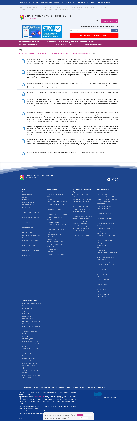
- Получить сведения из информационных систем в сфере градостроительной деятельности (107, 252)
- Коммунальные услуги (28, 319)
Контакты (107, 2)
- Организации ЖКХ (27, 232)
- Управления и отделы (53, 207)
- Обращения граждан (53, 222)
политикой (56, 418)
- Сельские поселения (28, 205)
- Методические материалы (80, 206)
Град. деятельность (68, 2)
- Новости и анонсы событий (30, 192)
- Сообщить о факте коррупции (80, 235)
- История (24, 197)
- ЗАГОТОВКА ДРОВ (27, 339)
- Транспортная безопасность (30, 356)
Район (22, 2)
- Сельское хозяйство (28, 230)
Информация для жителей (85, 2)
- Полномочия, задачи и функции (56, 204)
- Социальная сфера (27, 308)
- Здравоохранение (27, 306)
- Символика (25, 199)
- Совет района (26, 207)
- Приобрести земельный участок (106, 228)
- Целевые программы (28, 227)
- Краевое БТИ (26, 313)
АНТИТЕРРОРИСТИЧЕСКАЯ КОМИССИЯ (30, 7)
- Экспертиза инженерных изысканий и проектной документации (104, 245)
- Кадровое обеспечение (54, 209)
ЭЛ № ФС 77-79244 (40, 396)
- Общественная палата (28, 243)
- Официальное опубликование (30, 250)
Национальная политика (27, 10)
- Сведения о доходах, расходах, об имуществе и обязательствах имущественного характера (82, 218)
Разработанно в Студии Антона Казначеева (105, 397)
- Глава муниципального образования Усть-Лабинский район (55, 194)
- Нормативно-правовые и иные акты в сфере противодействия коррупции (81, 194)
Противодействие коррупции (49, 2)
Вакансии (100, 2)
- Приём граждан (26, 316)
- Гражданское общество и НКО (56, 254)
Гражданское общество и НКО (100, 7)
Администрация (32, 2)
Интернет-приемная (109, 21)
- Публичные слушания (28, 238)
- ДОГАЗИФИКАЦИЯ (27, 336)
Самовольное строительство (47, 10)
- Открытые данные (52, 249)
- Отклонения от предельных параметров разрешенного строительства (105, 294)
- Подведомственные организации (57, 214)
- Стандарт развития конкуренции (31, 235)
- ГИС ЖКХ (24, 334)
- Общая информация (28, 194)
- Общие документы (103, 279)
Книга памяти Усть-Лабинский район (70, 10)
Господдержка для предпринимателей (76, 7)
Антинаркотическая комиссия (52, 7)
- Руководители (51, 199)
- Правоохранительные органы (31, 217)
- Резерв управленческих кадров (56, 212)
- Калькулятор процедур (104, 269)
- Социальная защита (28, 311)
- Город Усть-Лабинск (28, 202)
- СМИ (23, 225)
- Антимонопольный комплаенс (31, 240)
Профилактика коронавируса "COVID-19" (94, 35)
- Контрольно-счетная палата (30, 210)
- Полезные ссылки (102, 277)
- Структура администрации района (57, 201)
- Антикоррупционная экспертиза (81, 199)
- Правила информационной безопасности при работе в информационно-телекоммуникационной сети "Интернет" (30, 368)
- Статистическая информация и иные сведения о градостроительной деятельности (107, 260)
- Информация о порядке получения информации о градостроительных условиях (105, 208)
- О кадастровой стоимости (29, 331)
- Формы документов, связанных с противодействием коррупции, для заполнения (82, 211)
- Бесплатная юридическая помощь (32, 303)
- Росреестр (50, 252)
